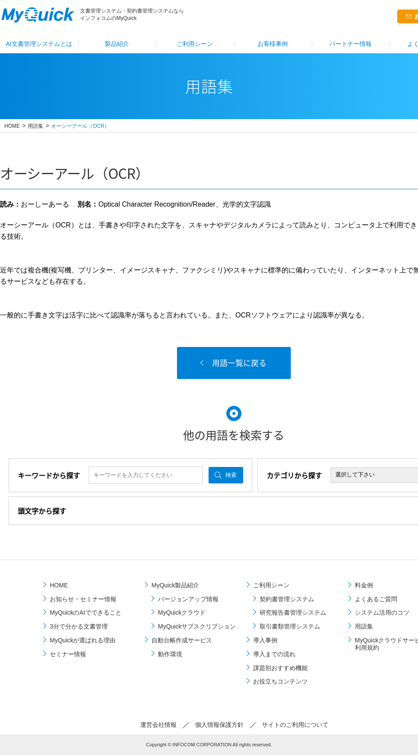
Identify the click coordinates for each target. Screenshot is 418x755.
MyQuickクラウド (182, 612)
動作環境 (170, 654)
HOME (12, 126)
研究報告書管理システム (293, 612)
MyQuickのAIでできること (86, 612)
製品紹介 (117, 43)
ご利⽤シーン (195, 43)
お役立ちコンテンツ (280, 681)
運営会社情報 (158, 724)
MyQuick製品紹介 (175, 585)
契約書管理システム (287, 599)
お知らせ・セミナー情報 (83, 599)
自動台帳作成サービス (181, 640)
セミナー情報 (68, 654)
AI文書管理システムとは (39, 43)
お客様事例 (272, 43)
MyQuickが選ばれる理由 (83, 640)
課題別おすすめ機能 (280, 667)
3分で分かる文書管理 (79, 626)
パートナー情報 (350, 43)
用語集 (35, 126)
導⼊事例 (265, 640)
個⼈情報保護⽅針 (219, 724)
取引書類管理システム (290, 626)
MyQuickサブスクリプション (197, 626)
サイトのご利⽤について (295, 724)
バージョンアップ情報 (188, 599)
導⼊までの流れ (274, 654)
